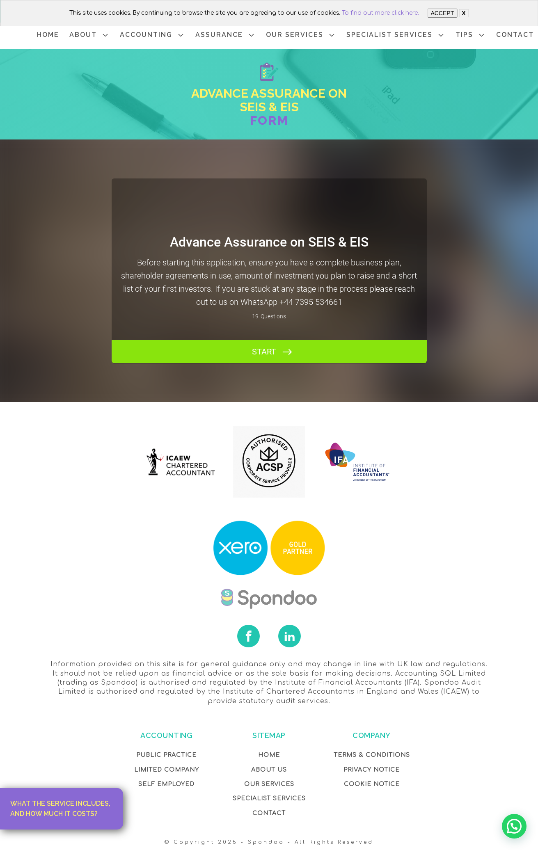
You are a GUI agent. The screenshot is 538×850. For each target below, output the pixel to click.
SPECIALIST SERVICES (395, 35)
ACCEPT (442, 13)
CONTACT (515, 35)
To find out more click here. (380, 13)
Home (269, 755)
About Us (269, 770)
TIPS (471, 35)
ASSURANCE (225, 35)
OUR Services (269, 784)
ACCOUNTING (152, 35)
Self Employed (166, 784)
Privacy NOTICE (371, 770)
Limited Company (166, 770)
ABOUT (89, 35)
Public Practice (166, 755)
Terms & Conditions (372, 755)
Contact (269, 813)
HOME (48, 35)
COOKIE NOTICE (372, 784)
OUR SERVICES (301, 35)
